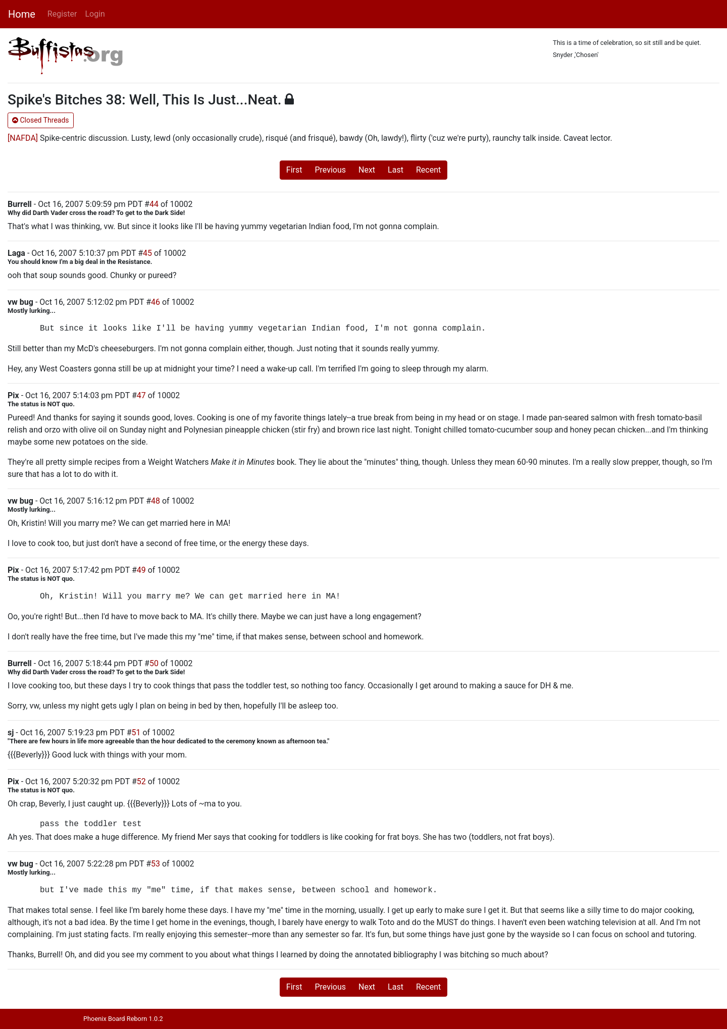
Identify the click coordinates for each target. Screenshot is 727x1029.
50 (154, 663)
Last (395, 170)
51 (135, 732)
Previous (330, 170)
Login (95, 14)
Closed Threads (40, 120)
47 (141, 395)
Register (62, 14)
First (294, 170)
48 (155, 501)
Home (21, 14)
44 (154, 204)
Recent (428, 170)
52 (141, 781)
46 (155, 302)
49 (141, 570)
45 (147, 253)
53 (155, 864)
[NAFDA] (23, 138)
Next (366, 170)
